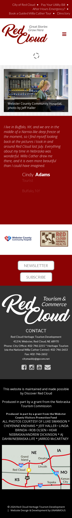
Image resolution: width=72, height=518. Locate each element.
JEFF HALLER (47, 426)
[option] (36, 157)
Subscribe (36, 277)
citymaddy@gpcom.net (36, 358)
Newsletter (36, 265)
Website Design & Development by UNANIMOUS (38, 510)
